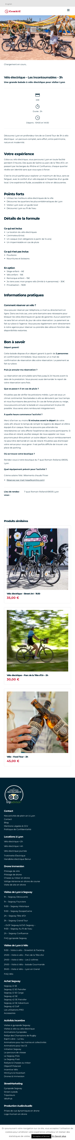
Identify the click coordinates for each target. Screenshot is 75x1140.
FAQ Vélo (8, 974)
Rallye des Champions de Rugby (20, 1035)
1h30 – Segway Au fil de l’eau (18, 928)
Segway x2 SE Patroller (15, 999)
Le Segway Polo (12, 1056)
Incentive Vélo (11, 1069)
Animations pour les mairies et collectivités (25, 1042)
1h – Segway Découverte (16, 897)
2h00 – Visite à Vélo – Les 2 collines (21, 959)
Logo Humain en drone (15, 1114)
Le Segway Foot (12, 1059)
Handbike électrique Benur (17, 859)
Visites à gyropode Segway (17, 1025)
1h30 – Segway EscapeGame (18, 911)
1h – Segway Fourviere (15, 901)
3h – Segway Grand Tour (16, 920)
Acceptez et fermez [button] (41, 1136)
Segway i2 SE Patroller (15, 989)
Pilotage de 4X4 (12, 871)
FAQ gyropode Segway (15, 938)
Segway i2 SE (10, 986)
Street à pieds (11, 1092)
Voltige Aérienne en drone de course (22, 881)
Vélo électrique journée (15, 851)
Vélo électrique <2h (13, 841)
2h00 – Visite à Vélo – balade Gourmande (24, 964)
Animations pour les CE (15, 1045)
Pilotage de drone (13, 874)
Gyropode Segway (13, 1088)
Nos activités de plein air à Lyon (19, 815)
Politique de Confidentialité (17, 829)
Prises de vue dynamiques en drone (21, 1110)
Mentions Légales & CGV (16, 826)
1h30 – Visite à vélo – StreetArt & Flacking (24, 950)
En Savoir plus (59, 1136)
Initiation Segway (12, 1049)
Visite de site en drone (15, 884)
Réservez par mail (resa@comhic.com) (26, 480)
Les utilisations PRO (14, 1010)
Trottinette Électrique (14, 855)
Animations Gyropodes (15, 1032)
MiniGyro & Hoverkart (14, 1073)
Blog (6, 822)
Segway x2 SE (11, 996)
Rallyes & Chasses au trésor (17, 1062)
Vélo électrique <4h (13, 846)
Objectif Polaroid (12, 1066)
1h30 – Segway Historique (16, 906)
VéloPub (8, 1098)
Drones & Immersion (14, 1076)
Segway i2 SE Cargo (14, 992)
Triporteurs (9, 1095)
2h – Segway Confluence (16, 933)
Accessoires (9, 1013)
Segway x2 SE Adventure (16, 1003)
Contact (8, 819)
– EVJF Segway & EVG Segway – (19, 925)
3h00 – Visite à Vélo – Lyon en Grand (22, 969)
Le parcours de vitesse (15, 1052)
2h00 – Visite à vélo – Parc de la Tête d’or (24, 955)
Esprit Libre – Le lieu (14, 1039)
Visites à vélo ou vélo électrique (19, 1028)
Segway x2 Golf (11, 1006)
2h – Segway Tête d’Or (15, 915)
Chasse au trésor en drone (17, 878)
